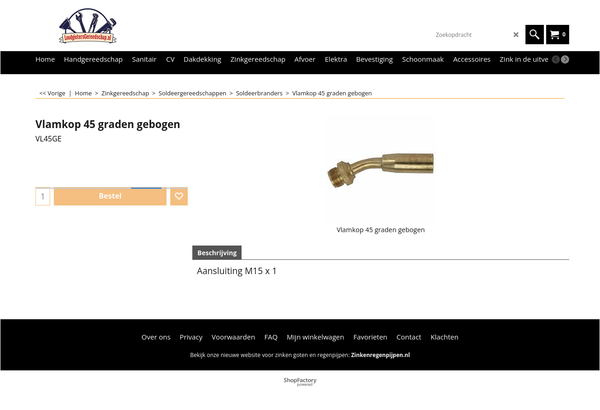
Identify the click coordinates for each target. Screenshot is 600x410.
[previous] (556, 59)
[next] (565, 59)
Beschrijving (217, 252)
